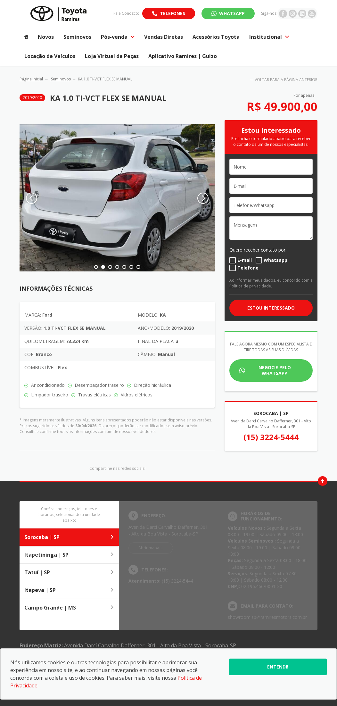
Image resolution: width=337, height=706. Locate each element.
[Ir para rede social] (283, 13)
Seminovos (60, 79)
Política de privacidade (250, 286)
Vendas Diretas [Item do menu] (163, 37)
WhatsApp (232, 13)
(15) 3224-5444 (271, 437)
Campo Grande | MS (69, 607)
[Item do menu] (26, 37)
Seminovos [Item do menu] (77, 37)
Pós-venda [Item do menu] (118, 37)
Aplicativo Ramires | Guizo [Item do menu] (182, 56)
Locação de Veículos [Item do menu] (49, 56)
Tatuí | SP (69, 572)
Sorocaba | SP (69, 537)
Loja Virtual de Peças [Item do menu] (112, 56)
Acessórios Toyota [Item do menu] (216, 37)
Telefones (172, 13)
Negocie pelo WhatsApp (275, 370)
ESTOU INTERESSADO (271, 308)
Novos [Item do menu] (46, 37)
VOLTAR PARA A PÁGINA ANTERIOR (286, 79)
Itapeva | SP (69, 590)
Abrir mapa (148, 548)
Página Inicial (31, 79)
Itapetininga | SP (69, 554)
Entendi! (277, 667)
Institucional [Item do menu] (269, 37)
